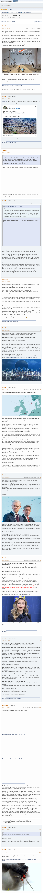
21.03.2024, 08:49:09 (6, 560)
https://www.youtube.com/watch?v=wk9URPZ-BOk (13, 734)
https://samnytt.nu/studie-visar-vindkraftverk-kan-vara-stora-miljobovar (21, 357)
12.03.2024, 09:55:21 (6, 98)
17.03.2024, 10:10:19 (6, 330)
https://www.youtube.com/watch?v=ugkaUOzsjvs (13, 758)
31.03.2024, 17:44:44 (6, 829)
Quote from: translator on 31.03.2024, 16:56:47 (14, 833)
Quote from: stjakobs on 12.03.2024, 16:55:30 (13, 206)
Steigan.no (4, 101)
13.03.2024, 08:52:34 (6, 203)
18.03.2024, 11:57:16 (6, 389)
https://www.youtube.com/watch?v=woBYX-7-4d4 (13, 782)
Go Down (3, 21)
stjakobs (4, 150)
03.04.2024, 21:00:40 (6, 852)
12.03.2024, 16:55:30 (6, 152)
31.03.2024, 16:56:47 (6, 707)
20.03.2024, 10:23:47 (6, 477)
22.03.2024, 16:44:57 (6, 640)
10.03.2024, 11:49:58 (6, 28)
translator (5, 705)
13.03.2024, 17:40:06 (6, 281)
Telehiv (4, 26)
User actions (38, 21)
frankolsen (5, 279)
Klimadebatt (6, 5)
